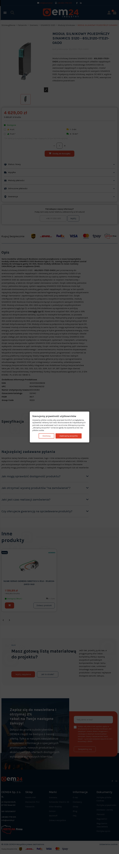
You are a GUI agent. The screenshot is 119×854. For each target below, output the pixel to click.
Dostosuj (46, 436)
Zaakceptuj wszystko (68, 436)
